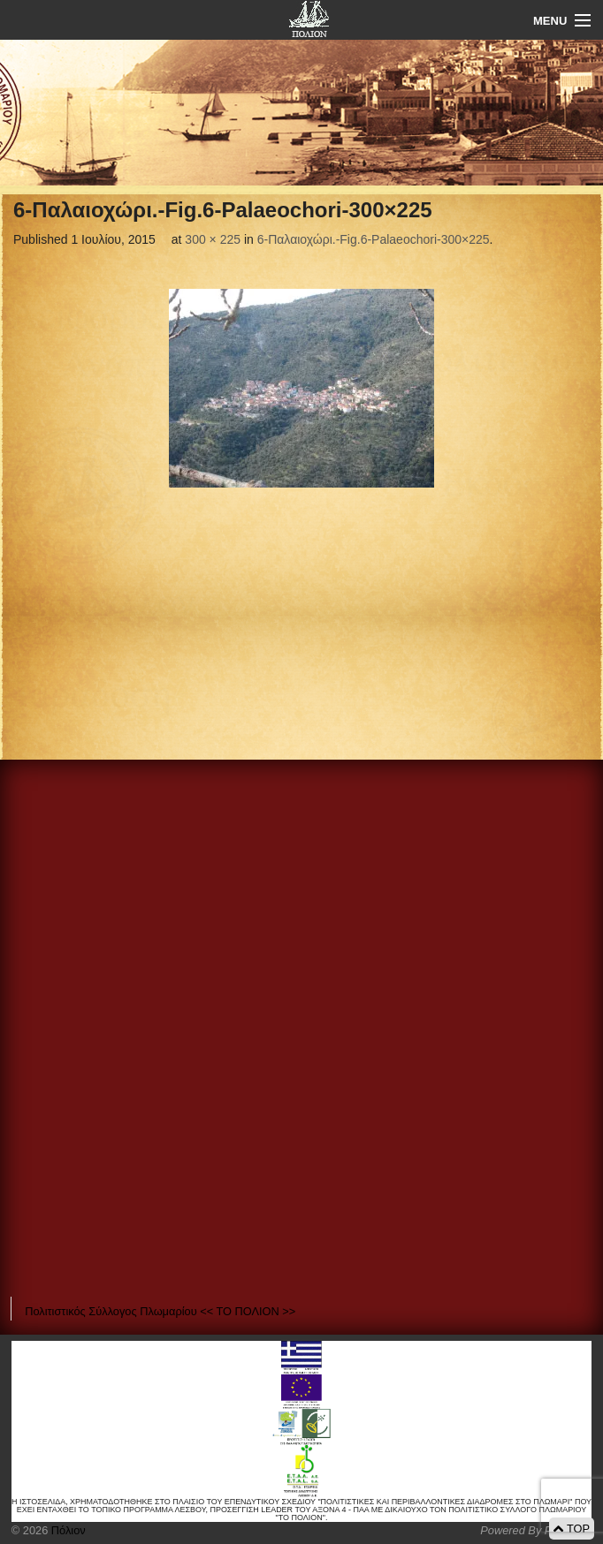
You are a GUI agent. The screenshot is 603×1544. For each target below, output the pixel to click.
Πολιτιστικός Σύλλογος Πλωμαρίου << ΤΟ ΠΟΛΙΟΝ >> (160, 1311)
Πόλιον (66, 1530)
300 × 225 (212, 239)
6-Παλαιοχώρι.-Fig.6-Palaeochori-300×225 (373, 239)
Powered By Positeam (536, 1530)
